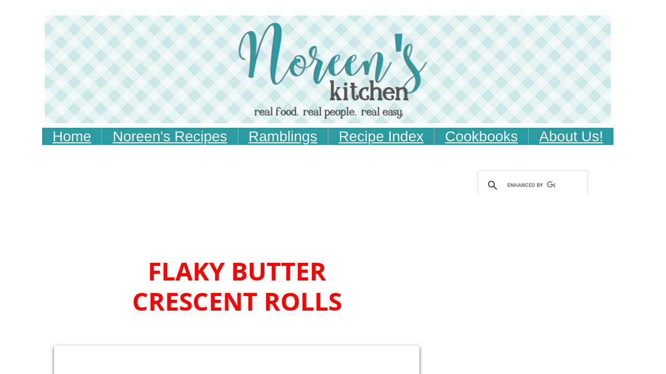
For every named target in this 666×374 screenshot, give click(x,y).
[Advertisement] (248, 226)
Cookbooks (481, 136)
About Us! (571, 136)
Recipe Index (381, 136)
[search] (531, 185)
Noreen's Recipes (169, 136)
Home (72, 136)
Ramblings (283, 136)
